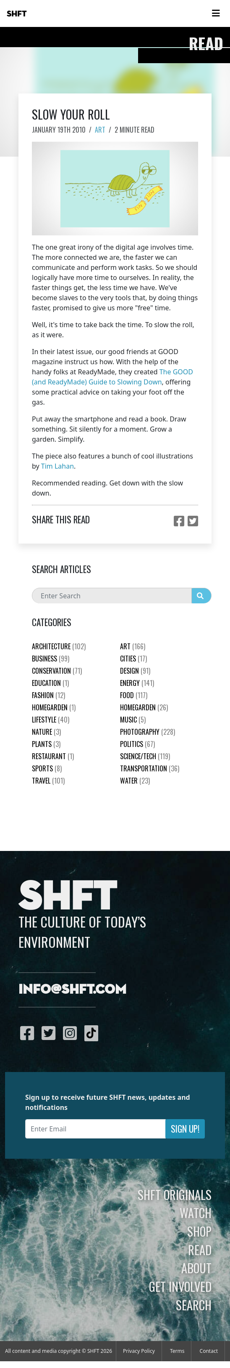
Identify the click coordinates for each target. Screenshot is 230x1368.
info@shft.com (72, 990)
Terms (177, 1351)
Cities (133, 658)
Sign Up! (185, 1128)
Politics (137, 744)
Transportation (149, 768)
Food (133, 695)
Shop (199, 1231)
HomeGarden (54, 707)
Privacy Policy (139, 1351)
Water (135, 781)
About (196, 1268)
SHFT (17, 14)
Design (135, 671)
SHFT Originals (175, 1194)
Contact (209, 1351)
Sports (47, 768)
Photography (147, 732)
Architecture (59, 646)
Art (100, 130)
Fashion (48, 695)
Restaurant (53, 756)
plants (46, 744)
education (50, 683)
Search (194, 1305)
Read (200, 1250)
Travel (48, 781)
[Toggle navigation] (215, 13)
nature (46, 732)
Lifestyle (50, 720)
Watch (196, 1212)
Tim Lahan (57, 466)
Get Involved (180, 1286)
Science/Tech (145, 756)
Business (50, 658)
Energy (137, 683)
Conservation (57, 671)
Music (133, 720)
